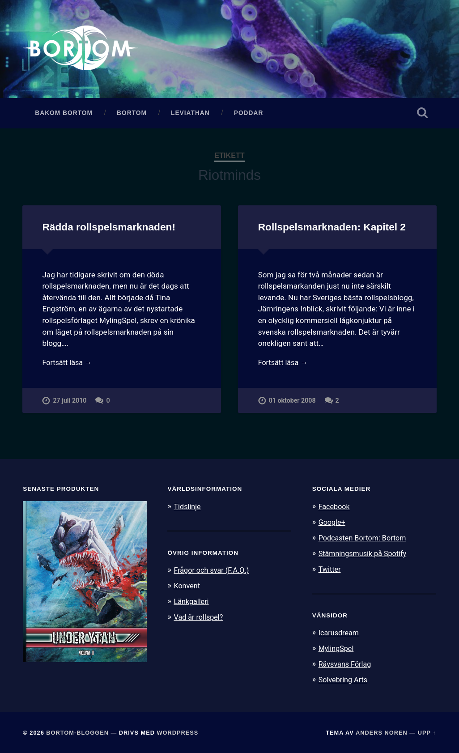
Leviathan (190, 115)
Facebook (335, 508)
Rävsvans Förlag (346, 663)
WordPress (178, 731)
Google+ (333, 523)
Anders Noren (382, 731)
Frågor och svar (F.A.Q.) (213, 572)
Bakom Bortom (64, 115)
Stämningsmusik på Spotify (365, 554)
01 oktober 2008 (292, 404)
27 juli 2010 (70, 404)
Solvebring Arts (344, 679)
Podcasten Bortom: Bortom (365, 539)
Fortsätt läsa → (68, 365)
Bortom (132, 115)
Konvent (187, 587)
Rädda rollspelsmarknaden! (108, 229)
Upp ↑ (427, 731)
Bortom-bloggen (77, 731)
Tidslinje (188, 508)
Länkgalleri (192, 602)
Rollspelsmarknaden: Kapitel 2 (331, 229)
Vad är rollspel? (199, 617)
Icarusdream (340, 633)
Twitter (330, 570)
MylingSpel (337, 648)
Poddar (249, 115)
